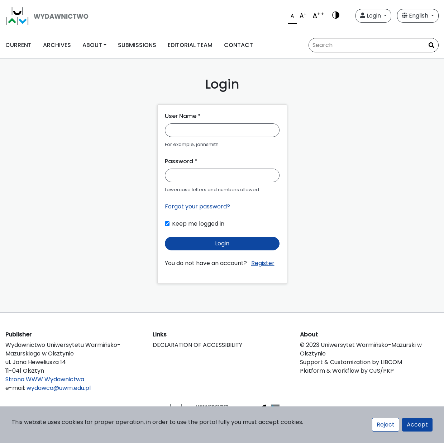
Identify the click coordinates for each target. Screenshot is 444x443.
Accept (417, 424)
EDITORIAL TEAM (190, 45)
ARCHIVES (57, 45)
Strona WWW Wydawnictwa (44, 379)
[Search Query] (373, 45)
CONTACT (238, 45)
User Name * (183, 116)
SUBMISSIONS (137, 45)
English (416, 15)
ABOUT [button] (92, 45)
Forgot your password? (197, 206)
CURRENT (18, 45)
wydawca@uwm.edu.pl (59, 388)
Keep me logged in (198, 224)
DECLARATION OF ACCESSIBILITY (197, 345)
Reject (386, 424)
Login (371, 15)
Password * (181, 161)
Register (262, 263)
